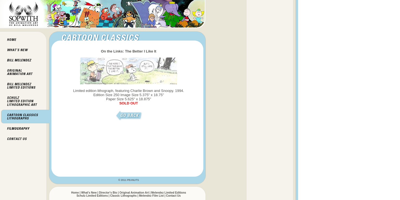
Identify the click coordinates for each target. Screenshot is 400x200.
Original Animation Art (134, 192)
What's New (89, 192)
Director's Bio (108, 192)
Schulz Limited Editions (92, 195)
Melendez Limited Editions (168, 192)
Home (75, 192)
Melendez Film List (151, 195)
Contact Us (173, 195)
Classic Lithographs (123, 195)
